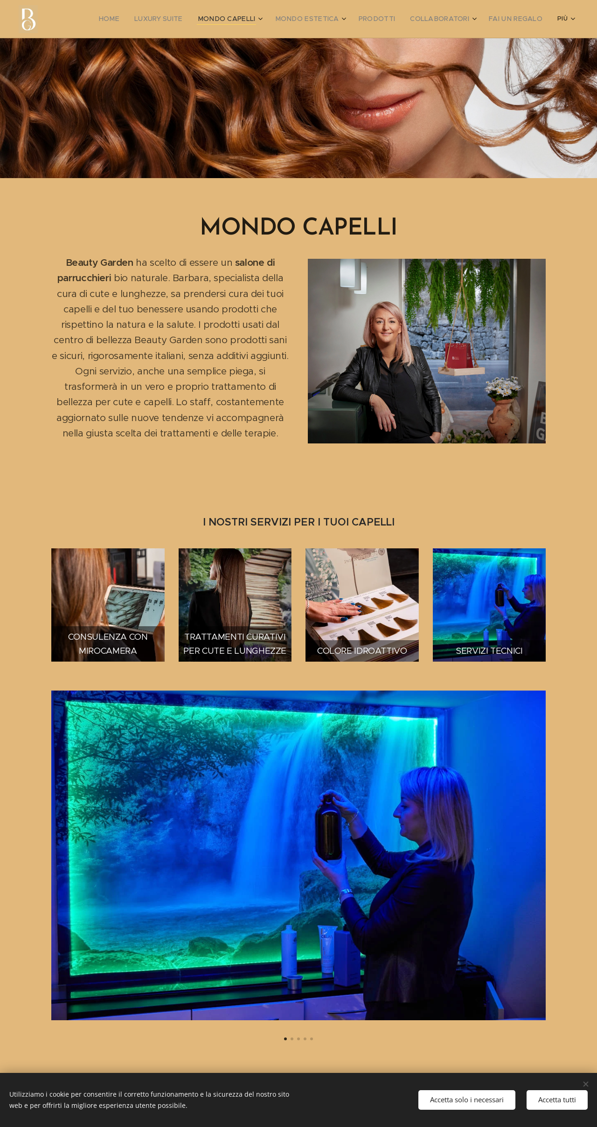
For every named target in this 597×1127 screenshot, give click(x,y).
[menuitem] (99, 19)
